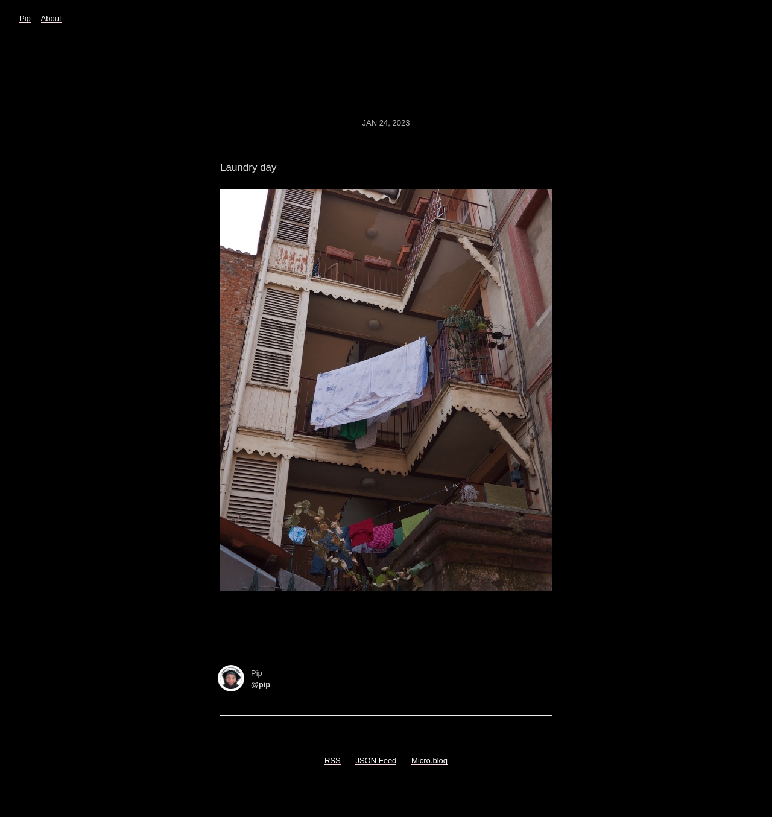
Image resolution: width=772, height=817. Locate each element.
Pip (25, 18)
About (51, 18)
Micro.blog (429, 760)
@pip (260, 684)
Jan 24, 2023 (386, 122)
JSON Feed (375, 760)
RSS (332, 760)
